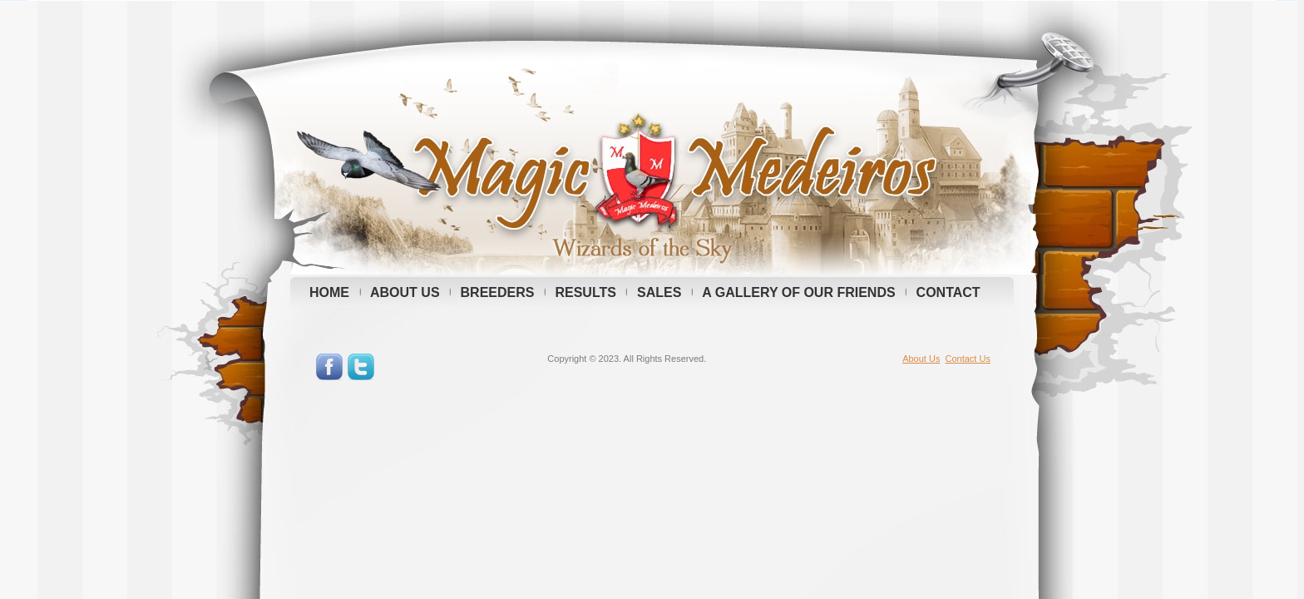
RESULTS (585, 292)
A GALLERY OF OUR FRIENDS (798, 292)
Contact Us (968, 359)
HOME (329, 292)
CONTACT (948, 292)
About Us (921, 359)
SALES (659, 292)
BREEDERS (498, 292)
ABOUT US (405, 292)
